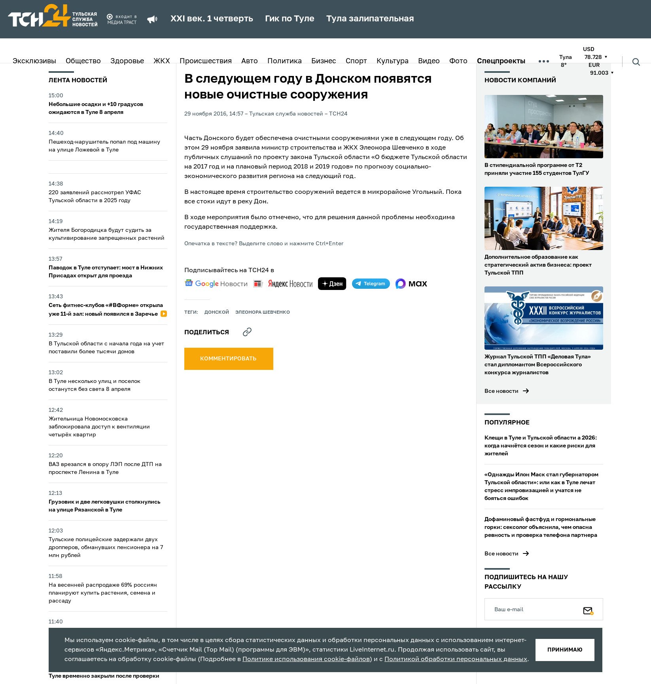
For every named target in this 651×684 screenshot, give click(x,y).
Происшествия (206, 61)
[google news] (216, 283)
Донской (216, 312)
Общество (83, 61)
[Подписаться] (588, 609)
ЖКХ (161, 61)
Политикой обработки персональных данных (455, 659)
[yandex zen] (332, 283)
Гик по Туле (289, 19)
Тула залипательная (370, 19)
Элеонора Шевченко (262, 312)
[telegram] (371, 284)
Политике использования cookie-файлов (306, 659)
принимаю (565, 650)
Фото (458, 61)
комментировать (228, 359)
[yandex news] (282, 283)
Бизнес (323, 61)
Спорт (356, 61)
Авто (249, 61)
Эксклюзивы (34, 61)
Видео (429, 61)
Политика (284, 61)
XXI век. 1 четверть (211, 19)
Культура (393, 61)
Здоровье (127, 61)
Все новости (501, 391)
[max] (412, 284)
